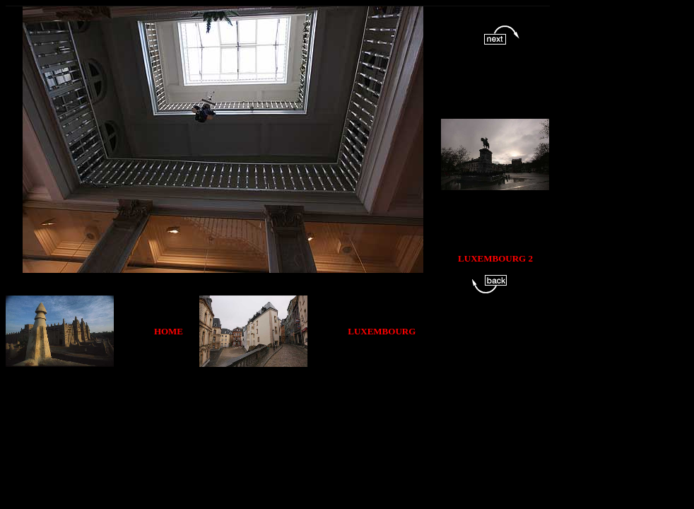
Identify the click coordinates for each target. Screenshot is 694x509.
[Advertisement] (268, 399)
